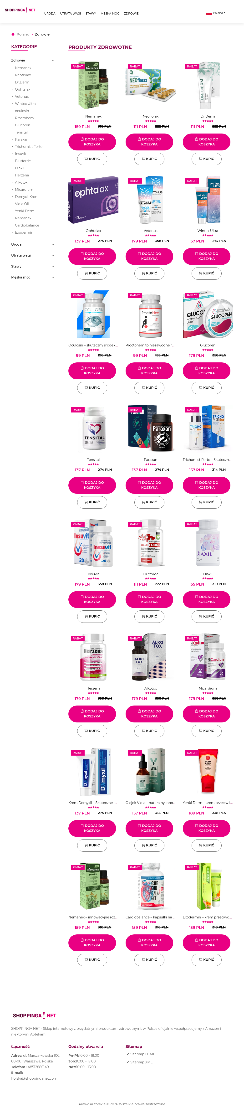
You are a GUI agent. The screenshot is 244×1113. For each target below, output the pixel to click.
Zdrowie (131, 13)
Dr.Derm (22, 82)
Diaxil (19, 168)
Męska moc (110, 13)
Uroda (50, 13)
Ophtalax (22, 89)
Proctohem (24, 118)
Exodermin (24, 232)
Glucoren (22, 125)
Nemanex (23, 68)
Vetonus (22, 96)
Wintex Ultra (25, 104)
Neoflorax (23, 75)
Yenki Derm (25, 211)
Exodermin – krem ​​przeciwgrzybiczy (213, 917)
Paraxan (21, 139)
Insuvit (20, 154)
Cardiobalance (27, 225)
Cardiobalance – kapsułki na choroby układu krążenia (170, 917)
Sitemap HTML (142, 1054)
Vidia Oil (22, 204)
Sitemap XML (141, 1062)
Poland (214, 13)
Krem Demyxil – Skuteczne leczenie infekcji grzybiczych (114, 803)
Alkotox (21, 182)
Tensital (21, 132)
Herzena (22, 175)
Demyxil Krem (27, 197)
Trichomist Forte (28, 146)
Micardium (24, 189)
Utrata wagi (70, 13)
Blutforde (23, 161)
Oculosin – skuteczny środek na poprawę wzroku (108, 345)
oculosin (22, 111)
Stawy (91, 13)
